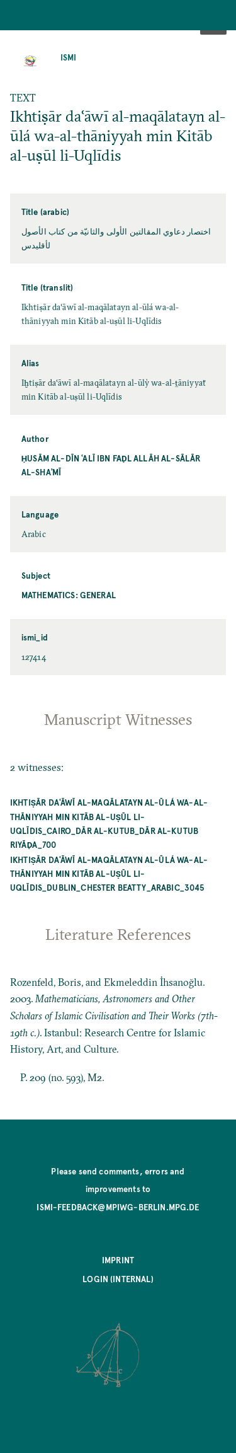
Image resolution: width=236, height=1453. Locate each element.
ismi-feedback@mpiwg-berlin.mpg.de (118, 1207)
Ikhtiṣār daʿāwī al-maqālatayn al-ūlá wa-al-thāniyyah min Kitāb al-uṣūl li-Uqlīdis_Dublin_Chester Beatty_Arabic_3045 (109, 873)
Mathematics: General (68, 595)
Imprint (118, 1260)
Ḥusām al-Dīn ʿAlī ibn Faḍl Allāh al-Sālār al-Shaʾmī (111, 465)
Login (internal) (118, 1279)
